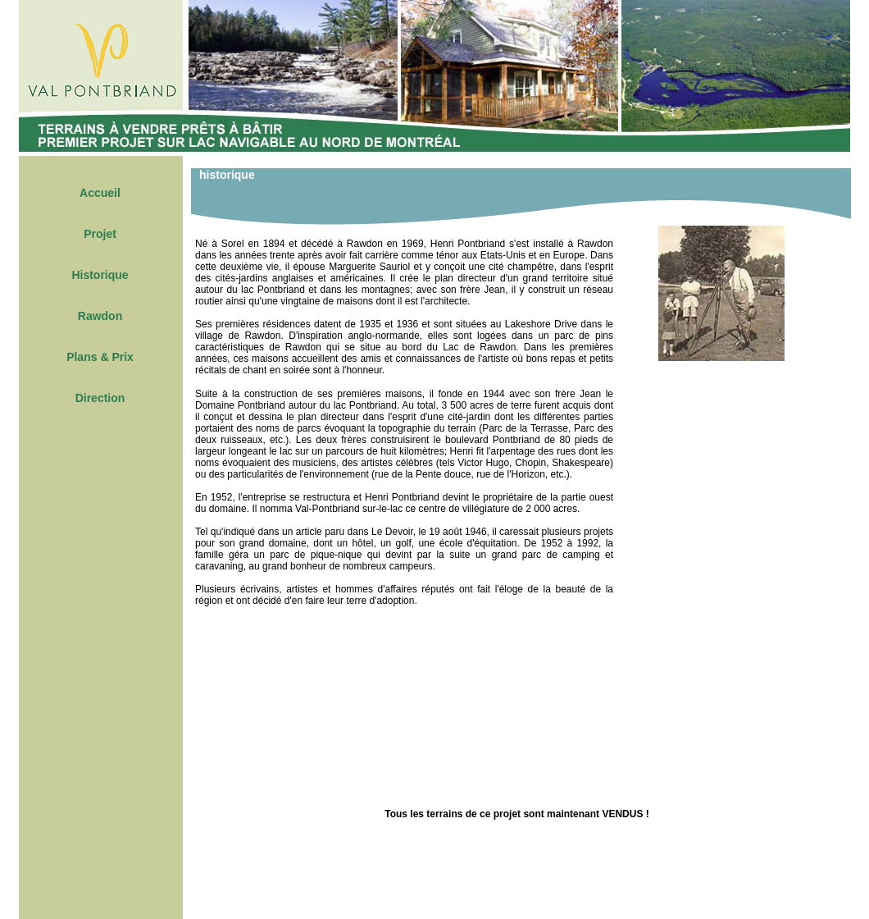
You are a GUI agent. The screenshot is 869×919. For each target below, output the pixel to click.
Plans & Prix (100, 356)
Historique (99, 274)
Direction (100, 398)
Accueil (100, 192)
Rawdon (100, 315)
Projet (100, 233)
